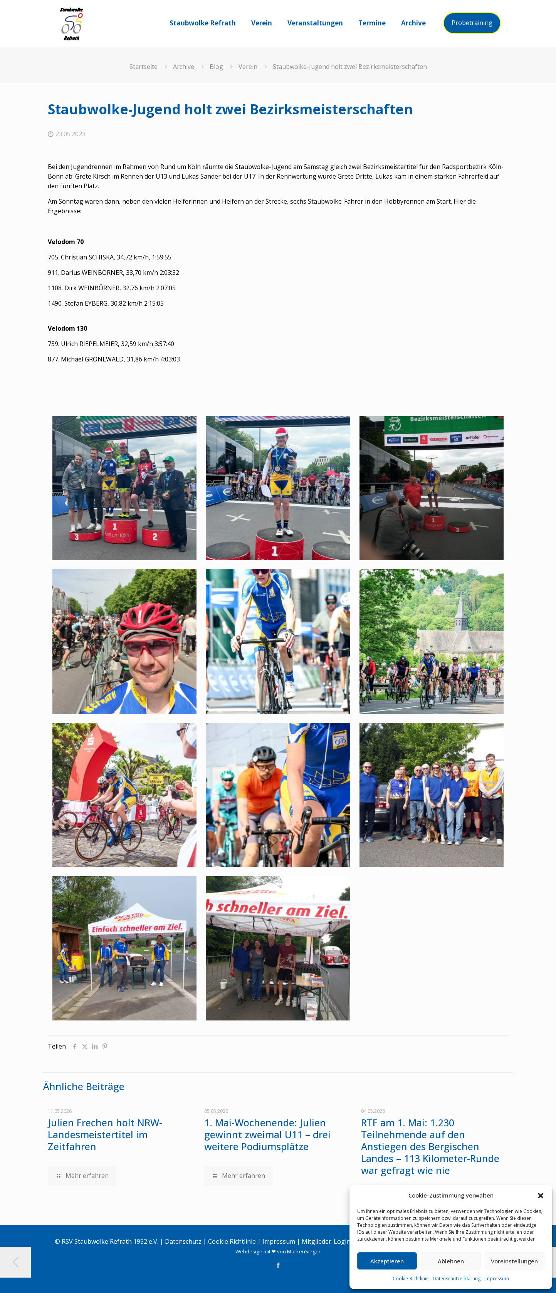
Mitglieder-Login (326, 1241)
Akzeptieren (387, 1261)
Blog (216, 66)
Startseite (143, 66)
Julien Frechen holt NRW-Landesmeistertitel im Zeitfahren (105, 1134)
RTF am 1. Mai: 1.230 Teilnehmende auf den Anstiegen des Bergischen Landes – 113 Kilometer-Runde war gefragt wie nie (430, 1146)
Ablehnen (451, 1261)
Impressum (496, 1278)
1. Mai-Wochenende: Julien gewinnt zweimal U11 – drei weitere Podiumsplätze (267, 1134)
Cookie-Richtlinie (411, 1278)
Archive (183, 66)
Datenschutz (183, 1241)
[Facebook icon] (278, 1265)
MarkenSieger (304, 1251)
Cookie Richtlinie (232, 1241)
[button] (540, 1195)
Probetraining (472, 22)
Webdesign (248, 1251)
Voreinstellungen (514, 1261)
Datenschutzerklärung (456, 1278)
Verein (248, 66)
